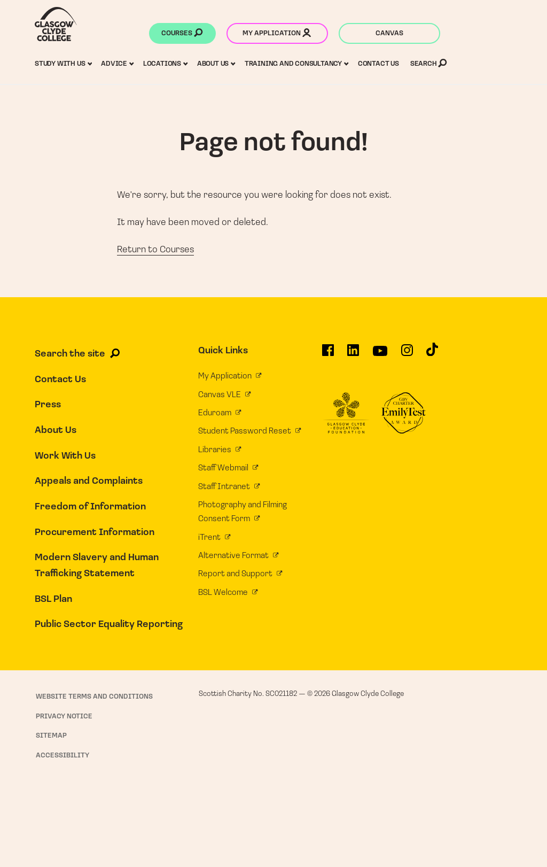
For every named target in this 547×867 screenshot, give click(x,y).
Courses (181, 34)
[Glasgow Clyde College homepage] (56, 24)
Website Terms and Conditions (94, 696)
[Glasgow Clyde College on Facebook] (328, 354)
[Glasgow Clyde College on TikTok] (432, 354)
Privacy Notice (64, 716)
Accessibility (62, 755)
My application (277, 34)
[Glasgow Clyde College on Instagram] (407, 354)
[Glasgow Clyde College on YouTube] (380, 355)
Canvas (389, 33)
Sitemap (51, 735)
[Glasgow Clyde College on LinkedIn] (353, 354)
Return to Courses (155, 250)
